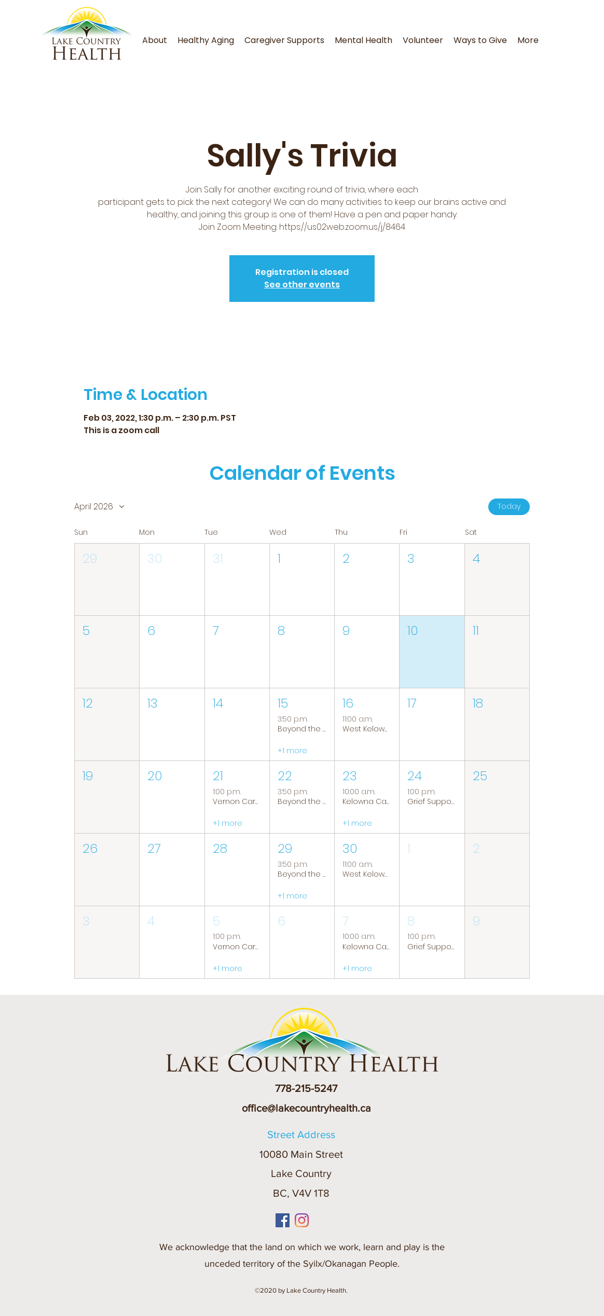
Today (509, 506)
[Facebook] (283, 1220)
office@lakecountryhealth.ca (306, 1108)
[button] (547, 34)
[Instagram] (302, 1220)
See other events (302, 284)
